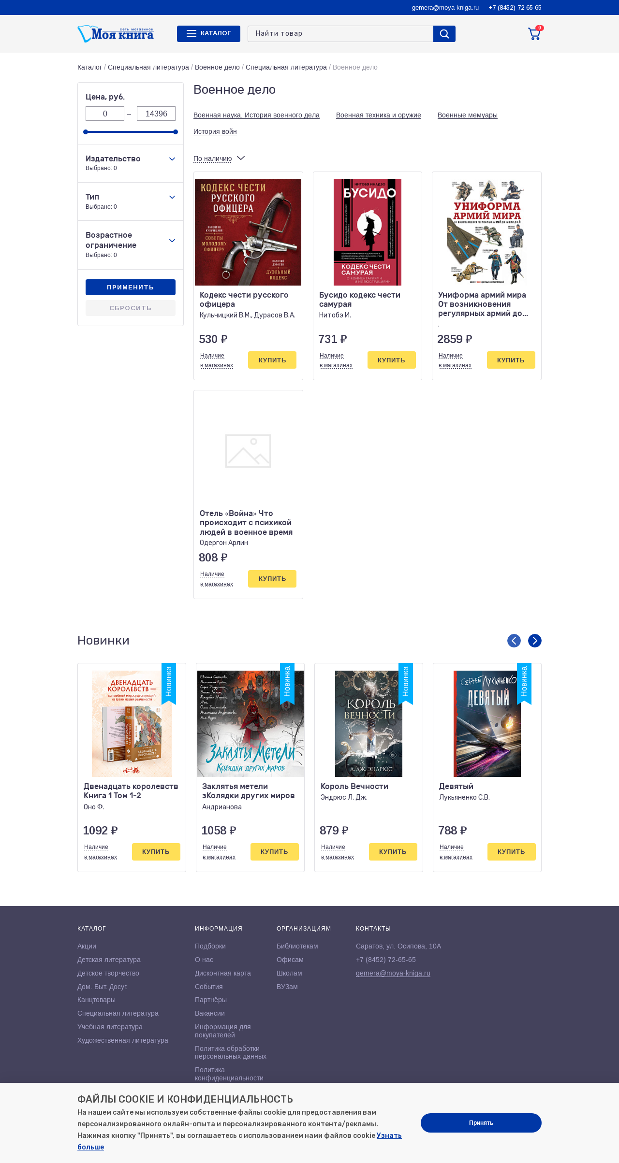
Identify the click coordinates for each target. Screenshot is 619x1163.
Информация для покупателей (223, 1031)
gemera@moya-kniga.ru (445, 7)
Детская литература (109, 959)
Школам (289, 973)
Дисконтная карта (223, 973)
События (209, 987)
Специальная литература (148, 67)
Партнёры (211, 1000)
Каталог (89, 67)
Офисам (290, 959)
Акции (86, 946)
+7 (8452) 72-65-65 (386, 959)
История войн (215, 131)
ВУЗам (287, 987)
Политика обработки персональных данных (230, 1053)
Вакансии (210, 1013)
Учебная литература (110, 1027)
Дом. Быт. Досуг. (102, 987)
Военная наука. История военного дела (256, 115)
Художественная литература (122, 1040)
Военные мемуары (468, 115)
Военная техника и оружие (378, 115)
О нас (204, 959)
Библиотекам (297, 946)
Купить (272, 360)
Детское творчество (108, 973)
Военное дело (217, 67)
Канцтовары (96, 1000)
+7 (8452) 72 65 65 (515, 7)
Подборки (210, 946)
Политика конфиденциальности (229, 1074)
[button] (514, 640)
